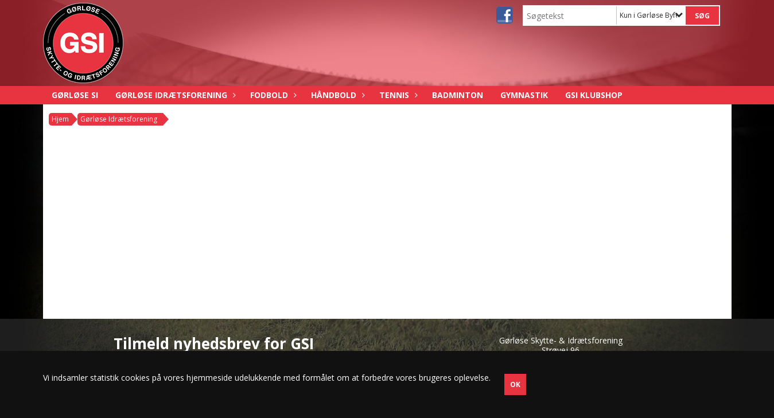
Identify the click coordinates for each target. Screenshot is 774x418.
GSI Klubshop (594, 94)
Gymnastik (524, 94)
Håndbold (336, 94)
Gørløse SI (75, 94)
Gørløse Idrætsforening (174, 94)
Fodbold (272, 94)
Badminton (457, 94)
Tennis (397, 94)
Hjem (60, 119)
